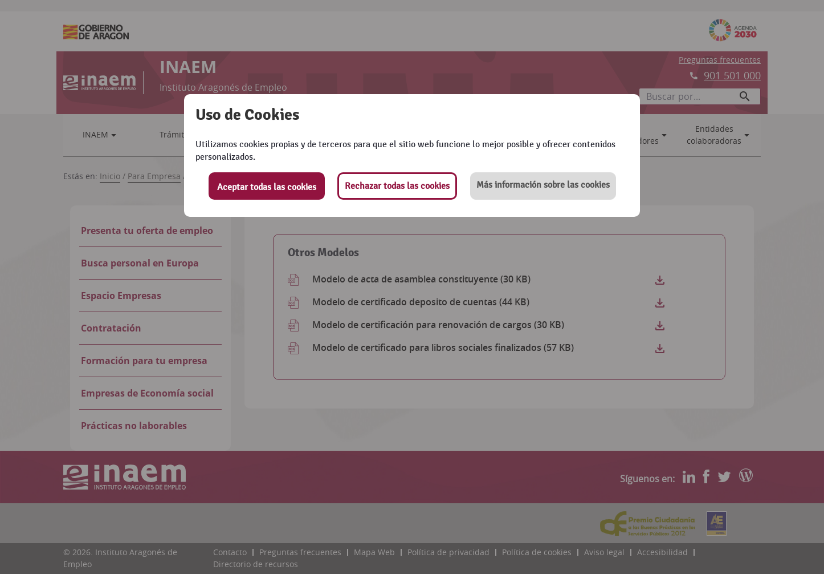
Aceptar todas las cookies (266, 187)
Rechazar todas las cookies (397, 186)
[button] (543, 186)
